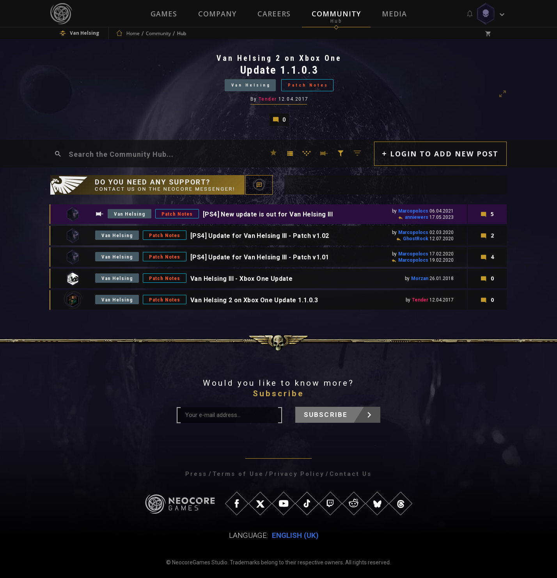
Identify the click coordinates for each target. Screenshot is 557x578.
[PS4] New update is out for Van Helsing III (268, 214)
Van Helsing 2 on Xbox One (279, 58)
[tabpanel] (278, 89)
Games (164, 13)
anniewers (416, 217)
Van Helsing (251, 85)
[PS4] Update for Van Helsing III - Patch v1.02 (259, 235)
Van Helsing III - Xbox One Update (241, 278)
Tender (268, 99)
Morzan (419, 278)
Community (336, 13)
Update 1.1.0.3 (279, 70)
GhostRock (415, 238)
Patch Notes (308, 85)
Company (217, 13)
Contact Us (351, 473)
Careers (274, 13)
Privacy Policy (296, 473)
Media (394, 13)
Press (196, 473)
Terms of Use (238, 473)
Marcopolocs (413, 211)
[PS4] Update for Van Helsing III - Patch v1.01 (259, 257)
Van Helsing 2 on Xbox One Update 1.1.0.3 (254, 300)
